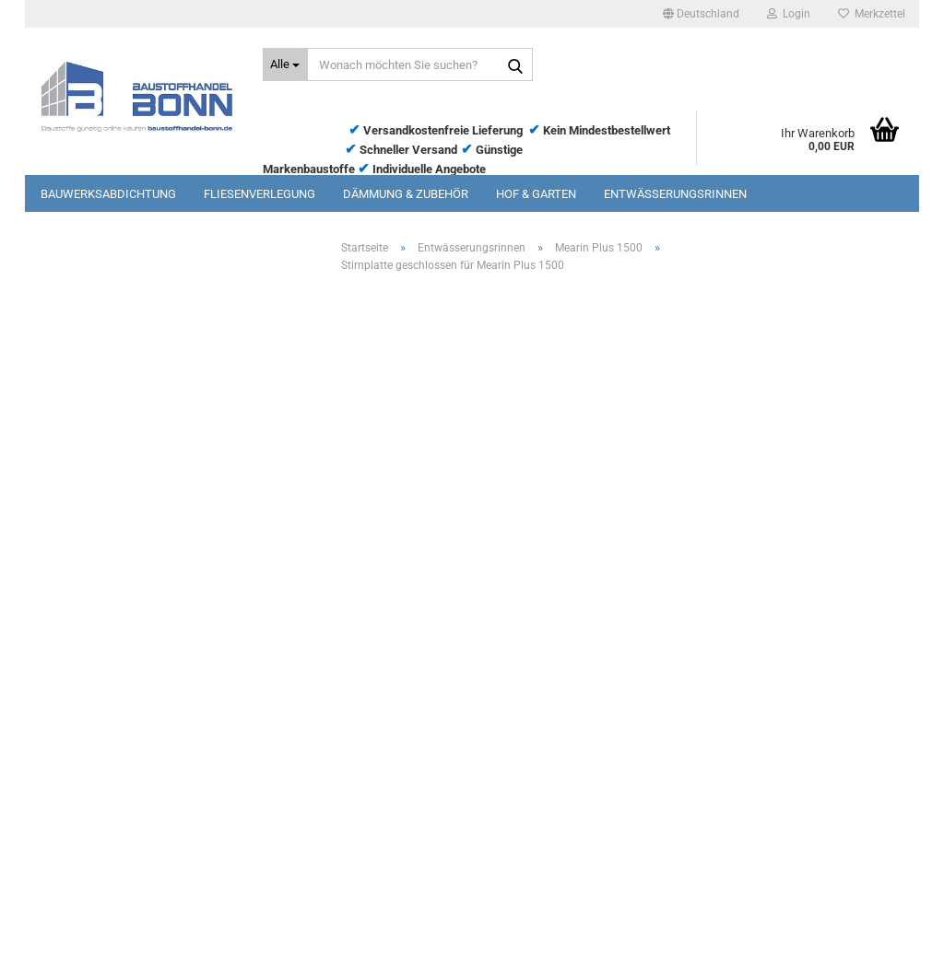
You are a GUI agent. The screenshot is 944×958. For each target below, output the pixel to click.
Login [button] (788, 13)
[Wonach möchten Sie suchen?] (285, 64)
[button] (701, 14)
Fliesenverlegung (259, 194)
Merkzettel (871, 13)
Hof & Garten (536, 194)
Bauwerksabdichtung (108, 194)
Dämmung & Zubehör (405, 194)
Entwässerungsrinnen (675, 194)
